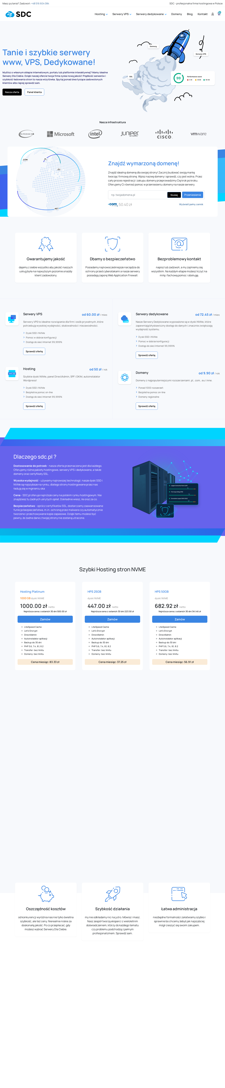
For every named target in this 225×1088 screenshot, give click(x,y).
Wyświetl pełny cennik (191, 204)
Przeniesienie (192, 195)
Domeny (176, 14)
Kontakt (203, 14)
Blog (190, 14)
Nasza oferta (12, 92)
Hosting (101, 14)
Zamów (45, 619)
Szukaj (174, 194)
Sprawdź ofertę (34, 351)
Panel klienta (34, 92)
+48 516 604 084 (40, 3)
